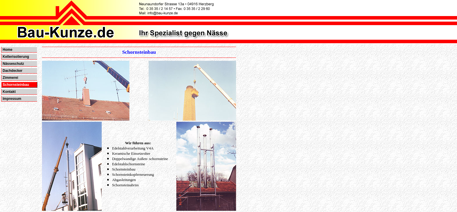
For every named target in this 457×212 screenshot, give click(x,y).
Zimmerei (10, 78)
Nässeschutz (13, 64)
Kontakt (9, 92)
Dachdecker (12, 71)
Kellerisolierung (16, 57)
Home (7, 50)
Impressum (12, 99)
